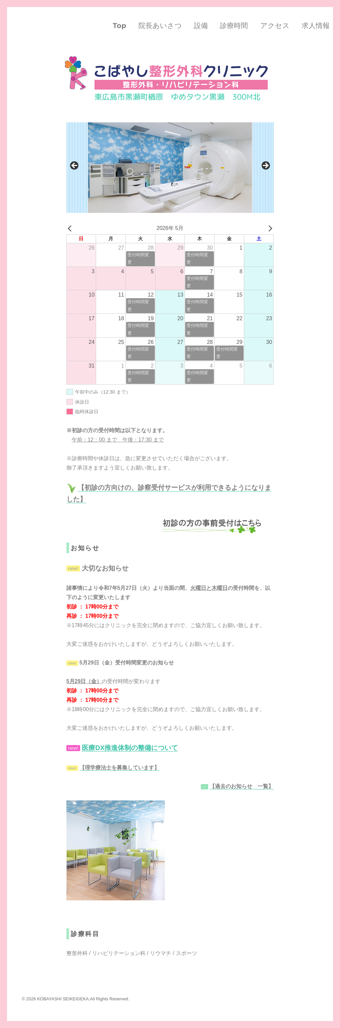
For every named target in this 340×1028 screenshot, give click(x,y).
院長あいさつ (160, 25)
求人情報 (316, 25)
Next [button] (265, 166)
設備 (201, 25)
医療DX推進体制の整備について (130, 747)
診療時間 (234, 25)
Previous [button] (75, 166)
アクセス (275, 25)
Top (119, 25)
